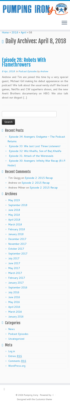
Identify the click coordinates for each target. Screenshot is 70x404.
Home (5, 41)
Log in (11, 360)
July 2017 (13, 267)
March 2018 (15, 233)
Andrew (44, 80)
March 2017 (15, 282)
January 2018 (16, 243)
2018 (14, 41)
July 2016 (13, 301)
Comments (17, 370)
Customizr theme (43, 399)
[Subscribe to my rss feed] (5, 389)
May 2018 (14, 223)
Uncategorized (16, 347)
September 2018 (17, 214)
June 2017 (14, 272)
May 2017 (14, 277)
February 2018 (16, 238)
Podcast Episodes (27, 80)
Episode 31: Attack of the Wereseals (31, 165)
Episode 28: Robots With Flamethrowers (24, 71)
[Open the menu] (64, 26)
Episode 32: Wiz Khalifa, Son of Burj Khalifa (35, 160)
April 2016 (14, 315)
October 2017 (16, 257)
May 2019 (14, 209)
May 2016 (14, 311)
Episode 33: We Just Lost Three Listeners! (34, 155)
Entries (15, 365)
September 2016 (17, 296)
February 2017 (16, 286)
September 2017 (17, 262)
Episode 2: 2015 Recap (39, 187)
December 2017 (17, 248)
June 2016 (14, 306)
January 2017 (16, 291)
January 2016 (16, 325)
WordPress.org (16, 374)
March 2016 (15, 320)
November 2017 (17, 252)
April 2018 (14, 228)
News (11, 338)
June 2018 (14, 219)
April (23, 41)
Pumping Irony (31, 395)
